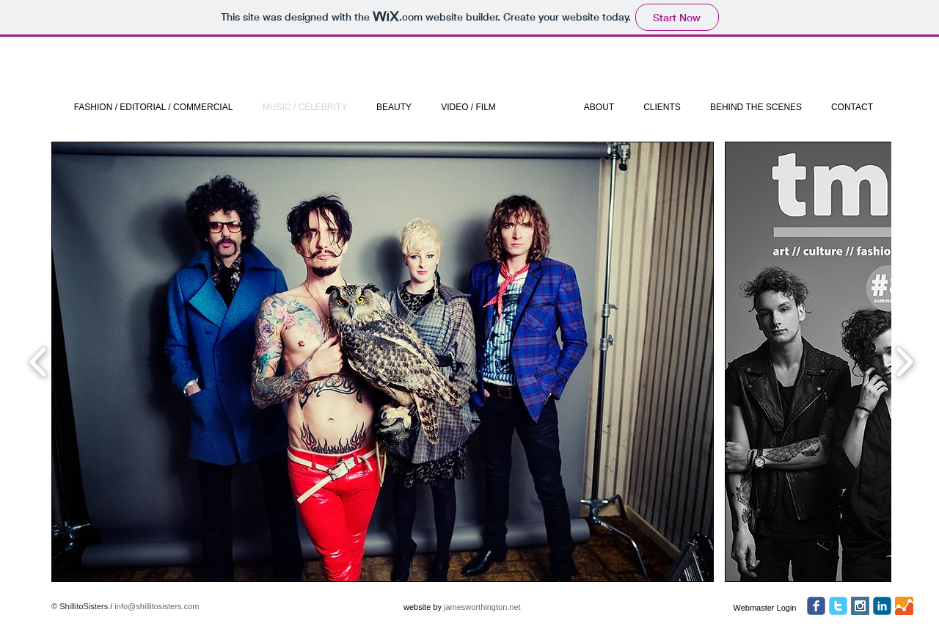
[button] (382, 362)
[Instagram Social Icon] (860, 606)
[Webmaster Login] (765, 607)
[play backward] (38, 362)
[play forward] (904, 362)
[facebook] (816, 606)
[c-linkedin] (882, 606)
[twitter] (838, 606)
